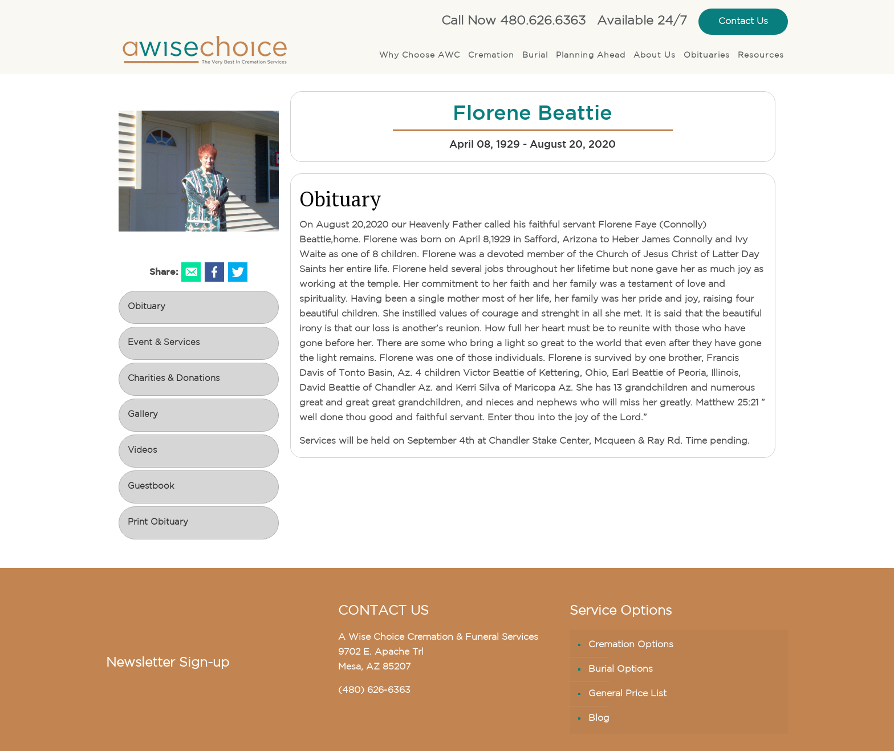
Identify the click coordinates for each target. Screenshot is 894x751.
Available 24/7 (642, 21)
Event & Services (164, 343)
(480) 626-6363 (374, 690)
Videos (142, 450)
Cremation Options (630, 644)
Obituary (146, 307)
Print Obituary (158, 522)
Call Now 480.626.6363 (513, 21)
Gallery (143, 415)
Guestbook (151, 486)
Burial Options (620, 669)
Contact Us (743, 21)
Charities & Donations (174, 379)
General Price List (627, 694)
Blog (598, 718)
